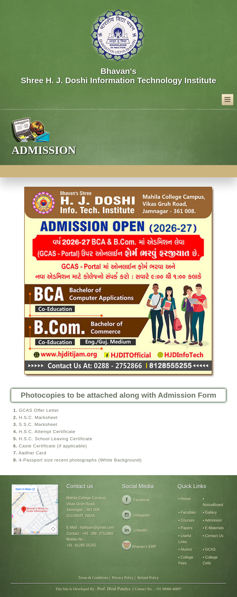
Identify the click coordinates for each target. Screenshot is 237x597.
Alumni (186, 549)
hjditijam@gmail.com (97, 527)
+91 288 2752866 (97, 533)
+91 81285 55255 (81, 545)
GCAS (210, 549)
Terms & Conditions (93, 578)
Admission (213, 520)
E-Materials (214, 528)
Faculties (188, 512)
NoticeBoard (213, 505)
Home (186, 499)
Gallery (211, 512)
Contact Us (214, 536)
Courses (188, 520)
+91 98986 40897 (169, 589)
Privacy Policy (123, 578)
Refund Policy (148, 578)
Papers (187, 528)
